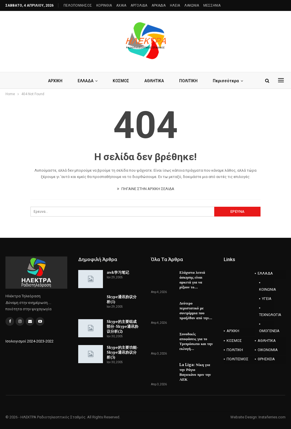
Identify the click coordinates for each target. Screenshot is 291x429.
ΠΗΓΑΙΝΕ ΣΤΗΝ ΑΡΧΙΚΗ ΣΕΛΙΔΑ (145, 189)
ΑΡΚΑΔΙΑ (159, 5)
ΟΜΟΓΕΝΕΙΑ (267, 331)
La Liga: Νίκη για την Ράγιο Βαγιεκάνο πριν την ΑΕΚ (195, 372)
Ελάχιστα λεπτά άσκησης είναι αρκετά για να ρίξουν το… (192, 280)
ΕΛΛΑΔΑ (85, 80)
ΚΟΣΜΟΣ (121, 80)
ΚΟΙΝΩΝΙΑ (267, 289)
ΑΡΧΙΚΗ (55, 80)
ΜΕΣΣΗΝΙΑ (212, 5)
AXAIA (121, 5)
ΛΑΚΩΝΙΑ (191, 5)
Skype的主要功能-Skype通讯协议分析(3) (122, 352)
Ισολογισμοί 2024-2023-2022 (29, 341)
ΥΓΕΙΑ (266, 298)
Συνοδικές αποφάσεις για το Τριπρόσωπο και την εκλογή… (196, 341)
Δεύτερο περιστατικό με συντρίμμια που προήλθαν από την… (195, 310)
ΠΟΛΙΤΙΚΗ (188, 80)
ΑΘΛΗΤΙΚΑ (154, 80)
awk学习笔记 (118, 272)
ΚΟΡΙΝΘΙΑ (104, 5)
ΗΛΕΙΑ (175, 5)
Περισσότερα (226, 80)
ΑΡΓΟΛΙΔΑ (139, 5)
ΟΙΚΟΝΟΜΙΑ (268, 350)
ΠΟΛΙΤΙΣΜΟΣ (237, 359)
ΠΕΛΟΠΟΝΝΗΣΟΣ (78, 5)
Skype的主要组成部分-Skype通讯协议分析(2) (122, 326)
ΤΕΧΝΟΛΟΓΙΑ (267, 315)
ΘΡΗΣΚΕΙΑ (266, 359)
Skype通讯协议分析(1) (122, 299)
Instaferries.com (272, 417)
